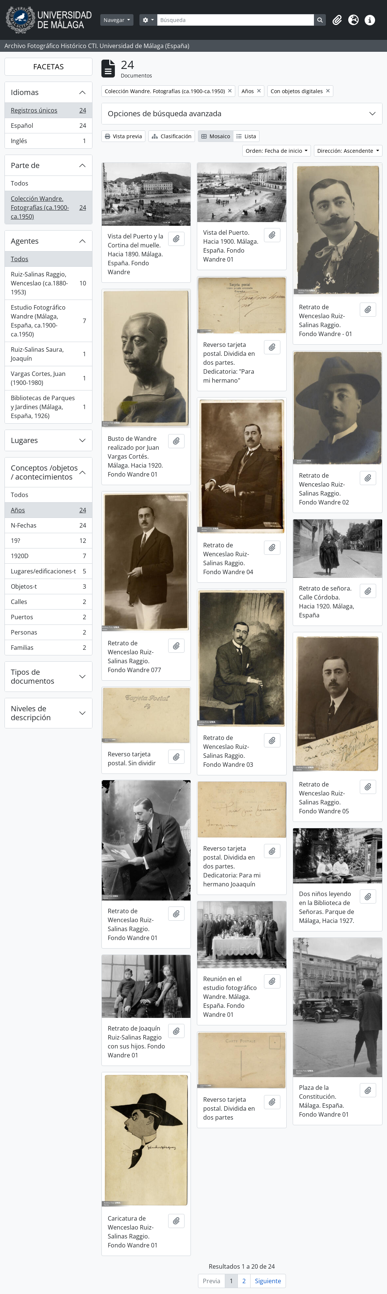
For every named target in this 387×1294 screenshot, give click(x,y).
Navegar (115, 19)
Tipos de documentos (32, 676)
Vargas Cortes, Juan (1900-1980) (48, 378)
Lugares (24, 440)
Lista (246, 136)
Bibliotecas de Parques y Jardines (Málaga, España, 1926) (48, 407)
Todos (19, 183)
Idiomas (25, 92)
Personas (48, 634)
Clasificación (172, 136)
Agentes (25, 241)
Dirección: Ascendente (346, 150)
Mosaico (215, 136)
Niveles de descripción (31, 712)
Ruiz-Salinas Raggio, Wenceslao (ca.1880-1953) (48, 283)
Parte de (25, 165)
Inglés (48, 142)
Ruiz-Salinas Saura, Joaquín (48, 354)
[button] (337, 20)
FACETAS (48, 66)
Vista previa (123, 136)
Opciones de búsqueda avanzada (164, 113)
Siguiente (268, 1281)
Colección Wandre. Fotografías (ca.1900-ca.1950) (48, 207)
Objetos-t (48, 588)
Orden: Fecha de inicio (274, 150)
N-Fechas (48, 527)
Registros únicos (48, 112)
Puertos (48, 619)
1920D (48, 557)
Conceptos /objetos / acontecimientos (44, 472)
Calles (48, 603)
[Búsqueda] (235, 20)
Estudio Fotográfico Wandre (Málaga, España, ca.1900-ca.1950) (48, 320)
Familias (48, 649)
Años (48, 512)
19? (48, 542)
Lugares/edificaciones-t (48, 573)
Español (48, 127)
